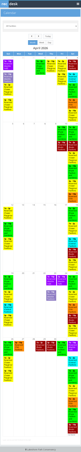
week (41, 42)
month (32, 42)
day (49, 42)
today (48, 36)
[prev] (31, 36)
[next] (38, 36)
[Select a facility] (40, 26)
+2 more (71, 434)
